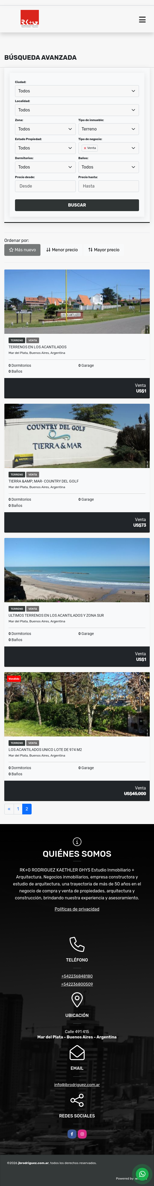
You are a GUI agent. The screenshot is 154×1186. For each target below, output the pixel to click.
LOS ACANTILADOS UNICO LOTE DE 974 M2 (45, 749)
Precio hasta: (88, 177)
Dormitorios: (24, 158)
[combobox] (77, 91)
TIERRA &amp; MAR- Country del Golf (44, 481)
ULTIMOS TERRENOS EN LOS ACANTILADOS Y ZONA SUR (56, 615)
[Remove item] (85, 148)
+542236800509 (77, 984)
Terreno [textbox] (89, 129)
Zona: (19, 120)
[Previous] (9, 809)
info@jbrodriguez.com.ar (77, 1084)
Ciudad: (20, 82)
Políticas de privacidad (77, 909)
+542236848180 (77, 976)
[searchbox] (83, 156)
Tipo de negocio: (90, 139)
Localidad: (22, 101)
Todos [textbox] (24, 90)
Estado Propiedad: (28, 139)
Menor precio (62, 249)
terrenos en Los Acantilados (37, 347)
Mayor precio (103, 249)
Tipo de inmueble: (91, 120)
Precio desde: (25, 177)
